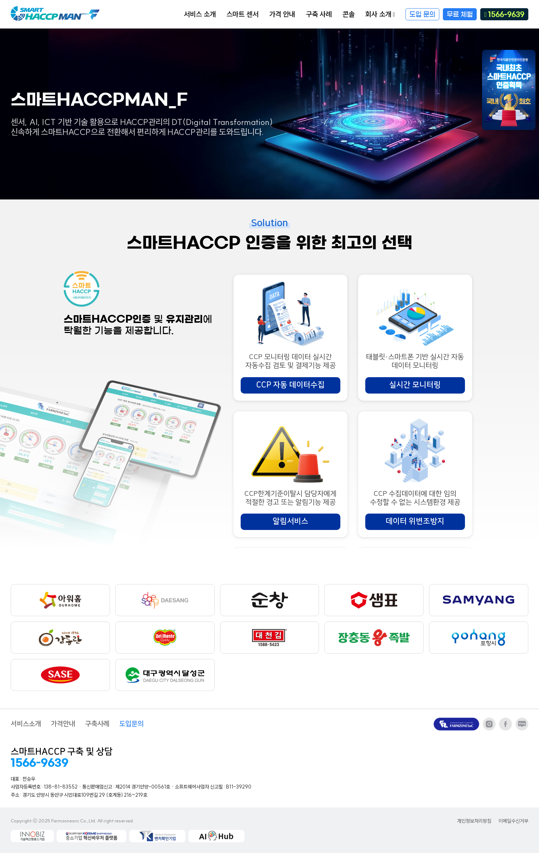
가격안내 (63, 724)
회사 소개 (380, 14)
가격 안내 (282, 14)
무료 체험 (460, 15)
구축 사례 (319, 14)
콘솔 (348, 14)
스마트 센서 (242, 14)
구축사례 (97, 724)
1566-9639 (504, 15)
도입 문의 (422, 15)
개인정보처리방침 (474, 821)
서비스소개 (26, 724)
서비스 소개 (200, 14)
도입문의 (131, 724)
